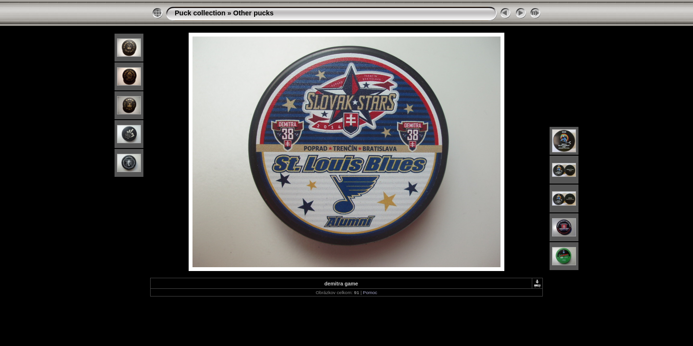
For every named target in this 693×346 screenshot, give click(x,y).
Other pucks (253, 13)
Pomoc (370, 292)
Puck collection (200, 13)
